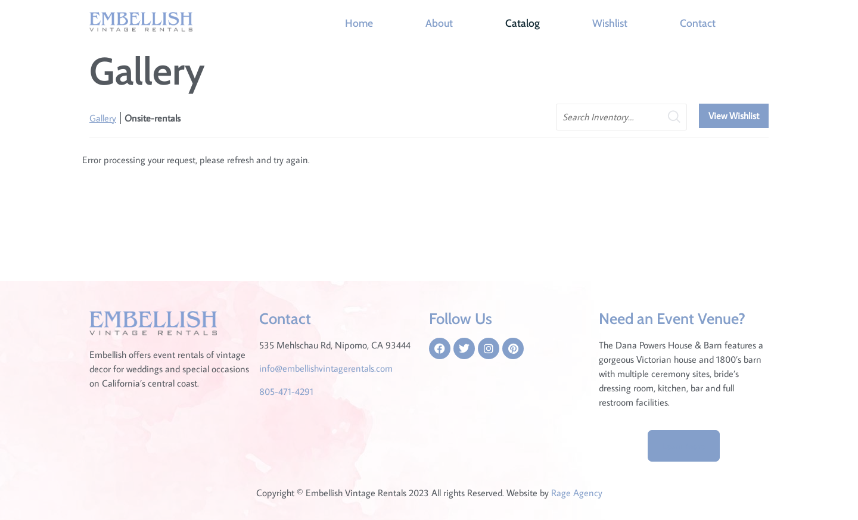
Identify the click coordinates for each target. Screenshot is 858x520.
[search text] (621, 117)
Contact (698, 23)
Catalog (522, 23)
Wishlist (609, 23)
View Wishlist (733, 116)
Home (359, 23)
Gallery (102, 118)
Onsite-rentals (153, 118)
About (439, 23)
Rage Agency (576, 493)
